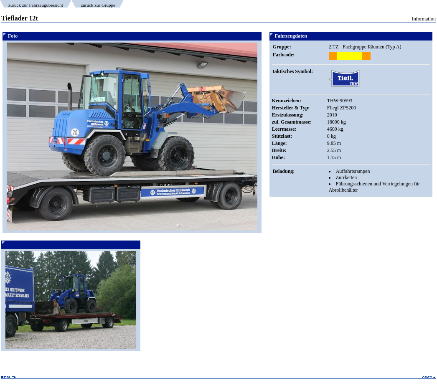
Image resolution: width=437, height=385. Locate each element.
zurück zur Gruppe (98, 5)
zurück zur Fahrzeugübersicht (35, 5)
